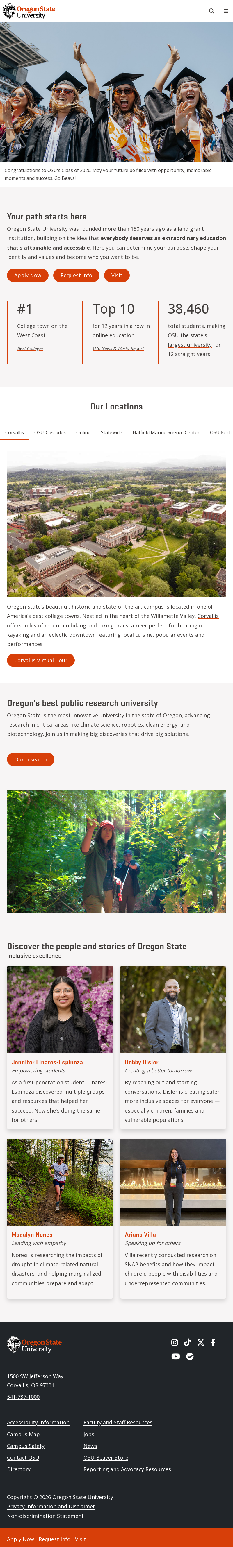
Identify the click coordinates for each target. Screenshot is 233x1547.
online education (113, 335)
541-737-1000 (23, 1396)
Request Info (76, 275)
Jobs (88, 1434)
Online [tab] (83, 432)
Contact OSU (23, 1457)
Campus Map (23, 1434)
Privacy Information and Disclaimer (51, 1506)
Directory (19, 1469)
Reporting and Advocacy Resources (127, 1469)
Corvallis (208, 615)
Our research (30, 759)
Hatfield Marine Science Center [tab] (166, 432)
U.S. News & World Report (118, 348)
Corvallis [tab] (14, 432)
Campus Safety (26, 1445)
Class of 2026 (76, 170)
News (90, 1445)
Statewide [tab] (111, 432)
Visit (116, 275)
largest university (190, 344)
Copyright (19, 1497)
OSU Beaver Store (105, 1457)
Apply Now (27, 275)
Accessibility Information (38, 1422)
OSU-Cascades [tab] (50, 432)
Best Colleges (30, 348)
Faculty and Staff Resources (117, 1422)
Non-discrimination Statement (45, 1515)
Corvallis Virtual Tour (40, 660)
